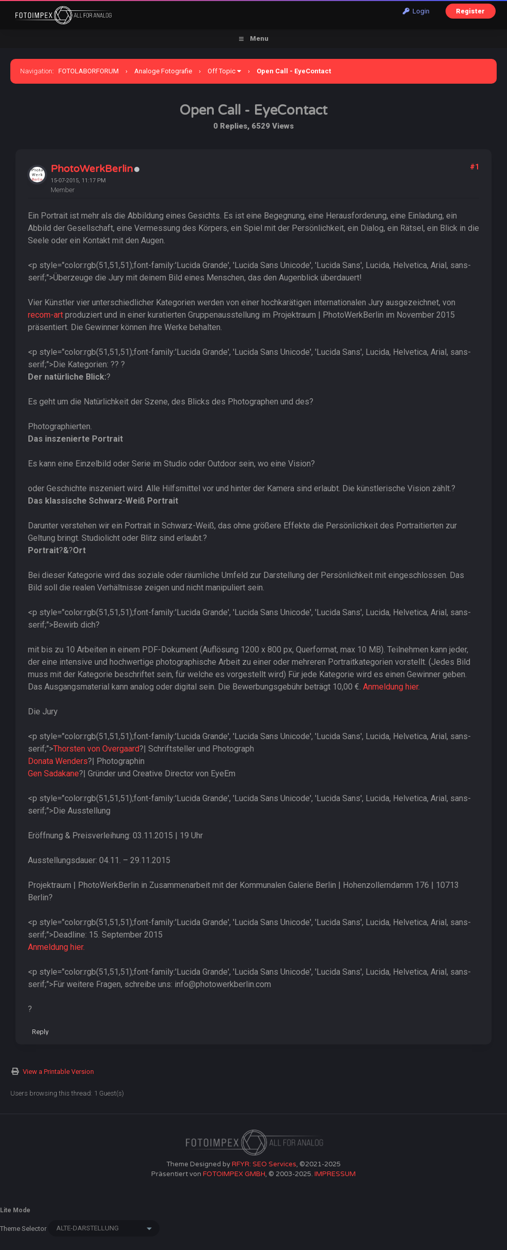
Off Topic (221, 71)
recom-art (45, 315)
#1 (474, 167)
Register (470, 11)
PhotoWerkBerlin (92, 169)
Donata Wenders (58, 761)
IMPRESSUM (335, 1174)
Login (416, 11)
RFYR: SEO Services (264, 1164)
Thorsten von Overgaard (96, 749)
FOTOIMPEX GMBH (234, 1174)
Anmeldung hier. (56, 947)
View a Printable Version (58, 1071)
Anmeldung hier (390, 687)
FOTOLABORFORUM (88, 71)
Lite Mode (15, 1210)
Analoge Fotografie (163, 71)
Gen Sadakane (53, 773)
